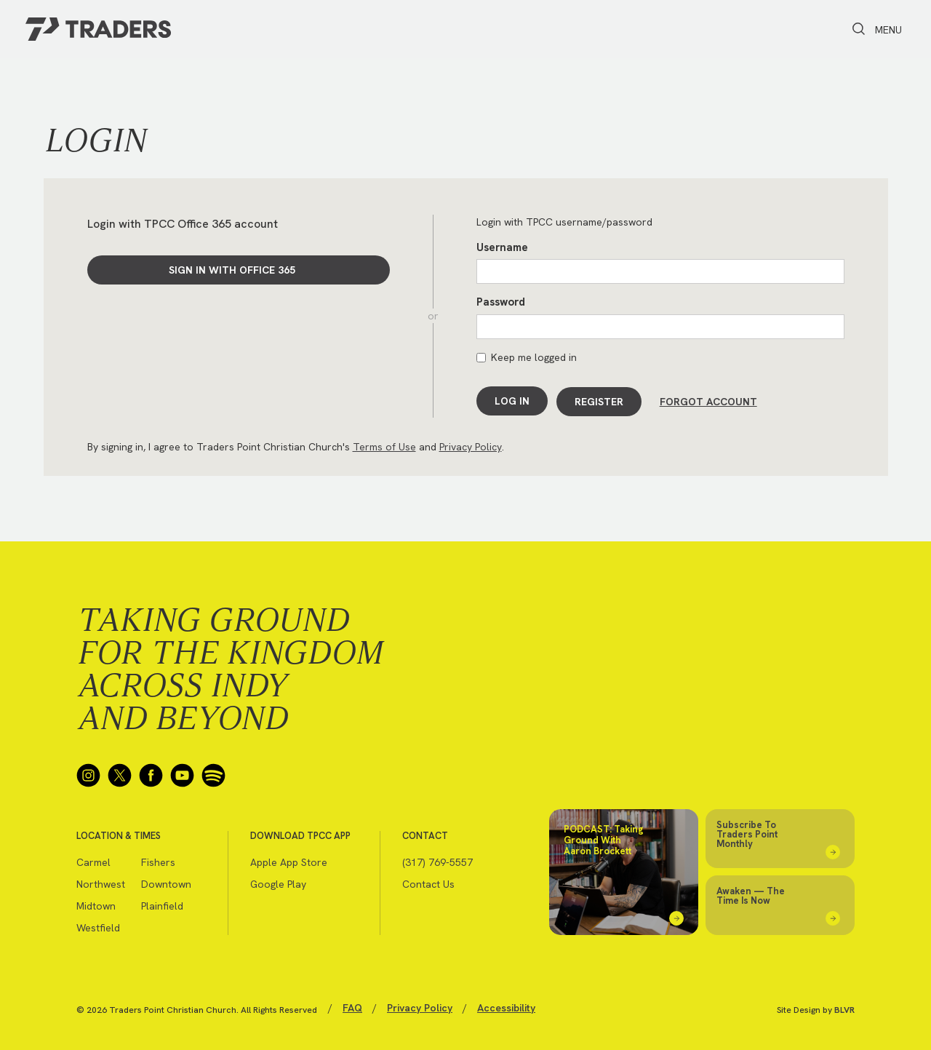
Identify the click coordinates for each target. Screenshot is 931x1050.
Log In (512, 400)
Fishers (158, 860)
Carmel (93, 860)
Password (500, 302)
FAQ (352, 1005)
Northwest (100, 881)
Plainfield (162, 903)
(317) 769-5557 (437, 860)
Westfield (98, 925)
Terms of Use (384, 444)
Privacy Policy (470, 444)
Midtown (96, 903)
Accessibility (506, 1005)
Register (599, 400)
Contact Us (428, 881)
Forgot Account (708, 400)
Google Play (278, 881)
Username (502, 247)
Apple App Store (288, 860)
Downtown (166, 881)
